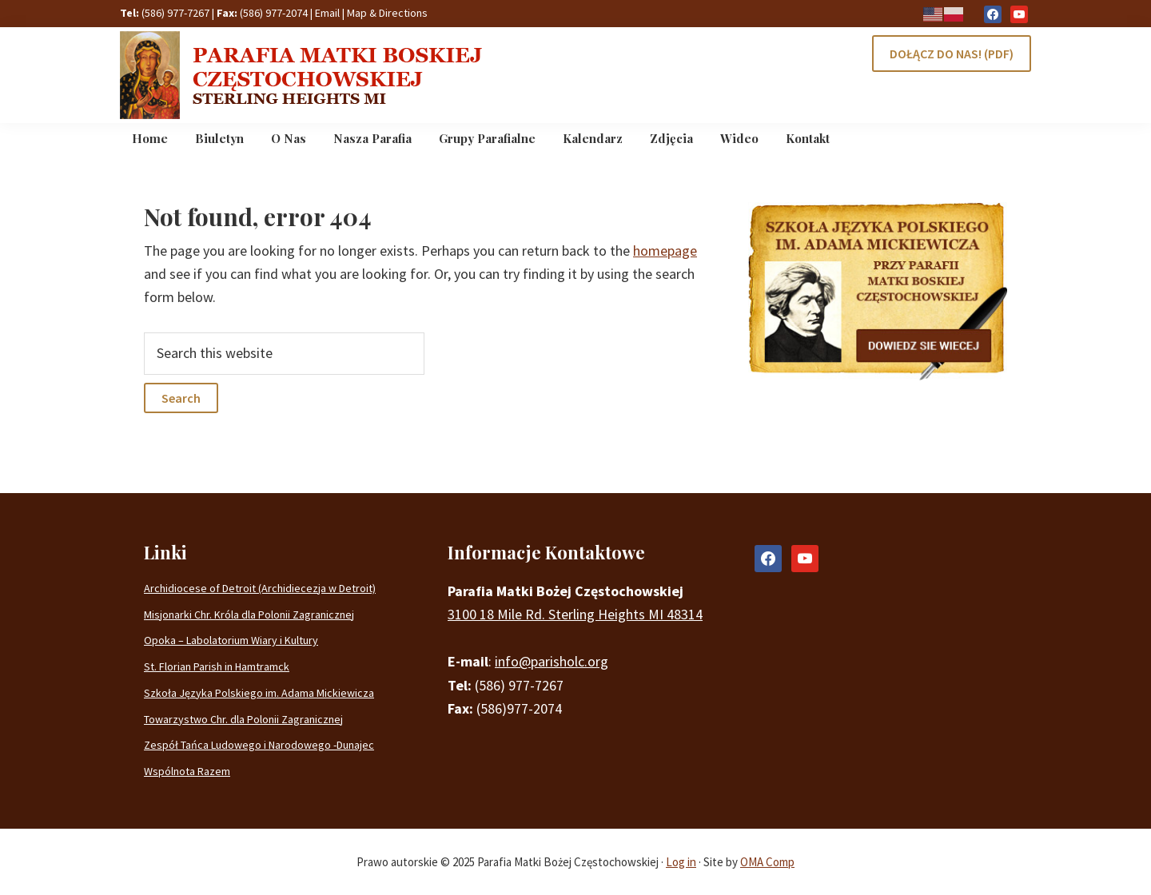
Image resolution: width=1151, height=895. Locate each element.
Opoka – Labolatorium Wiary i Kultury (231, 640)
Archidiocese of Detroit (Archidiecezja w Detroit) (260, 588)
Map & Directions (387, 13)
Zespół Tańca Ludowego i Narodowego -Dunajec (259, 745)
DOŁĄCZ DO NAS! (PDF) (952, 54)
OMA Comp (767, 861)
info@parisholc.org (551, 661)
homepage (665, 250)
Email (327, 13)
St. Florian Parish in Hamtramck (216, 666)
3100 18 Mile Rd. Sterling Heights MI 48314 (575, 614)
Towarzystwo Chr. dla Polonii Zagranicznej (243, 719)
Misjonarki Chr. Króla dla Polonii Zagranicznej (249, 614)
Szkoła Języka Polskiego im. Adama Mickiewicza (259, 693)
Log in (681, 861)
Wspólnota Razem (187, 771)
